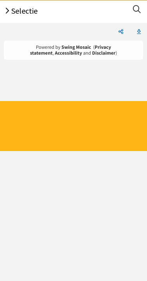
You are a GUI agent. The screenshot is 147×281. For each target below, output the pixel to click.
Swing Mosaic (76, 47)
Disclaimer (104, 53)
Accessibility (68, 53)
